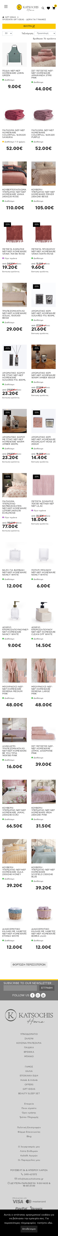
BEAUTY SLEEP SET (29, 1094)
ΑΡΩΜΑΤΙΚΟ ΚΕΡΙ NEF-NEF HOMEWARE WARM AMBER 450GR (43, 375)
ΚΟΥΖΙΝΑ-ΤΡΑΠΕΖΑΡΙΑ (28, 1043)
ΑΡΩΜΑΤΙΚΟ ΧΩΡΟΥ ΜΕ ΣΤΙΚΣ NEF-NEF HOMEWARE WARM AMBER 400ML (13, 440)
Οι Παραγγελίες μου (29, 1160)
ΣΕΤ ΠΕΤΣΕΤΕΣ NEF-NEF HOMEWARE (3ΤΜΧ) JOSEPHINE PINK (42, 749)
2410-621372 (30, 1174)
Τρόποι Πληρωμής (29, 1117)
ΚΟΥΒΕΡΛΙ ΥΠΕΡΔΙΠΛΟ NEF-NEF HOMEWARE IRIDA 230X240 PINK (43, 811)
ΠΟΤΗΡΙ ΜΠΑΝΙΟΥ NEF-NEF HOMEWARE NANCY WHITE (43, 572)
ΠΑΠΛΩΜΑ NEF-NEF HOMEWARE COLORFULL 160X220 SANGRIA (14, 133)
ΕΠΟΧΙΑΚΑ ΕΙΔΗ (29, 1076)
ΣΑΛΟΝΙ (29, 1039)
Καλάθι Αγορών (29, 1156)
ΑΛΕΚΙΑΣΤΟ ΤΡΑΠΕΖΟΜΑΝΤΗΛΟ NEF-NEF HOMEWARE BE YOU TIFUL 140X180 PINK (14, 751)
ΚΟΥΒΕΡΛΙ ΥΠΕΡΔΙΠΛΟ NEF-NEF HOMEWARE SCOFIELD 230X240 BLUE (43, 872)
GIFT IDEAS (10, 17)
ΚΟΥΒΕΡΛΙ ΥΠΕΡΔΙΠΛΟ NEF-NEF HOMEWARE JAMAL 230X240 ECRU (14, 811)
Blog (29, 1136)
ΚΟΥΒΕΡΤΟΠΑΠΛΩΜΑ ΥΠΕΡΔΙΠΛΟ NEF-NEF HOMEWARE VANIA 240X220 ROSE (14, 193)
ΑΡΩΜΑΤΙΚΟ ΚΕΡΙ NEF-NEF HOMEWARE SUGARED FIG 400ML (43, 313)
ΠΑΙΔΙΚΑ (29, 1048)
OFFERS (29, 1085)
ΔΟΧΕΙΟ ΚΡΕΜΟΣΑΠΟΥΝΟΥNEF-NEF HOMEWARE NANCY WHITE (15, 630)
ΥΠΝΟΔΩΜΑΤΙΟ (29, 1034)
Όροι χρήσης (29, 1113)
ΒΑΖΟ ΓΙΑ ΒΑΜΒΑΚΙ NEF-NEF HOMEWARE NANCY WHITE (14, 572)
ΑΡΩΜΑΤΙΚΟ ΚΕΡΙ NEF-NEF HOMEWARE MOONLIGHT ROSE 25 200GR (43, 440)
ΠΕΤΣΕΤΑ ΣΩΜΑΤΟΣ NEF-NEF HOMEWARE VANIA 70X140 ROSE (14, 251)
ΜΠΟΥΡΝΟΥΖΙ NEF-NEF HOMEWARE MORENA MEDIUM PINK (13, 690)
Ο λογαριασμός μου (29, 1147)
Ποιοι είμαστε (29, 1108)
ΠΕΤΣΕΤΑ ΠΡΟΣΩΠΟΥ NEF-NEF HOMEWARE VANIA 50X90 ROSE (43, 251)
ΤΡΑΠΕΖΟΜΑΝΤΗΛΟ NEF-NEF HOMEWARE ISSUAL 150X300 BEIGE (14, 314)
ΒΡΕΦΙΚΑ (29, 1052)
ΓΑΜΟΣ (29, 1067)
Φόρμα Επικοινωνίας (29, 1132)
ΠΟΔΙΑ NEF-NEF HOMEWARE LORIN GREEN (13, 73)
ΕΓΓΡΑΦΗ (47, 988)
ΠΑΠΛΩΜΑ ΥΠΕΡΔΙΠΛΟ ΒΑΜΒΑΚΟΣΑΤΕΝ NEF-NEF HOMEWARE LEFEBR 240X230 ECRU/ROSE (14, 507)
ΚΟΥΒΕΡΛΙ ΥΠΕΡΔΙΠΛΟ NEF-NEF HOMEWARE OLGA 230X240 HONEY (14, 871)
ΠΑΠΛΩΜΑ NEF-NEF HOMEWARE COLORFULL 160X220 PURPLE (43, 133)
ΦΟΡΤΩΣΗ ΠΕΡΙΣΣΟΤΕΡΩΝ (29, 964)
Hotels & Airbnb (29, 1080)
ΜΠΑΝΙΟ (29, 1056)
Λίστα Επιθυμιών (29, 1151)
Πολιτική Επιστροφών (29, 1128)
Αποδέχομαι (29, 1229)
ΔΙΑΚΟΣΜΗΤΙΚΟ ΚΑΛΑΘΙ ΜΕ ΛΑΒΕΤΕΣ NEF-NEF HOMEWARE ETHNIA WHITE (14, 932)
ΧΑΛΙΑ (29, 1071)
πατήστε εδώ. (45, 1223)
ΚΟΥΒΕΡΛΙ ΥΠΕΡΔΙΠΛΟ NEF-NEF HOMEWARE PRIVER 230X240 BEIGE (43, 193)
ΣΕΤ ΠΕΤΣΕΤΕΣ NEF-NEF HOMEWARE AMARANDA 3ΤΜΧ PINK (42, 74)
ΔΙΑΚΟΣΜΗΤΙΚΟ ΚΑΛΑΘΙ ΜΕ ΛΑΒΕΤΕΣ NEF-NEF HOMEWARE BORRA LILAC (43, 932)
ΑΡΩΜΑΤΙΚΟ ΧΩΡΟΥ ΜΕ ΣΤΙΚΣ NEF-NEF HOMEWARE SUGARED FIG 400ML (14, 376)
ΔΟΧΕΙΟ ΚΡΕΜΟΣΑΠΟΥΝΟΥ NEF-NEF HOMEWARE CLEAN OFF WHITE (43, 630)
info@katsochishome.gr (30, 1179)
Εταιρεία (29, 1104)
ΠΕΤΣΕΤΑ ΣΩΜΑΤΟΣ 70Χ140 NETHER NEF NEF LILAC (42, 503)
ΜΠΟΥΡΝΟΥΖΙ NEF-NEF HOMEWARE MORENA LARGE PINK (42, 690)
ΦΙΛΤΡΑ (29, 26)
